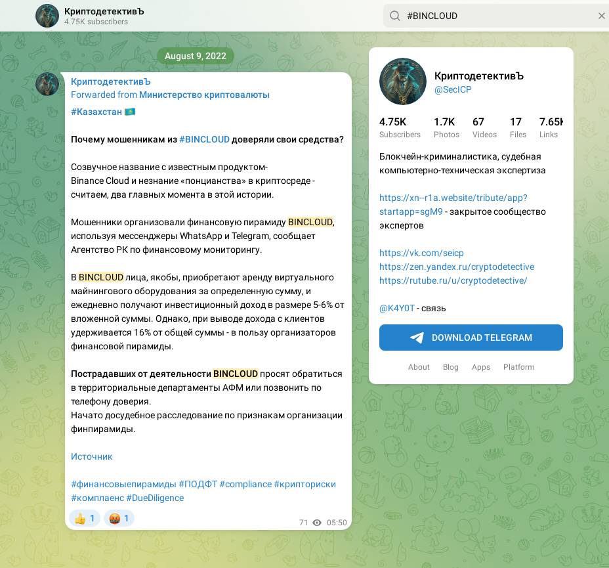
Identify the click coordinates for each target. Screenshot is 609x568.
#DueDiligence (155, 497)
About (419, 367)
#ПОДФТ (197, 484)
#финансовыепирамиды (124, 484)
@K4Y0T (397, 308)
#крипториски (305, 484)
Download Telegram (471, 338)
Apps (481, 367)
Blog (451, 367)
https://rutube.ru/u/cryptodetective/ (453, 280)
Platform (519, 367)
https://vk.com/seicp (421, 253)
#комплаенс (97, 497)
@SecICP (453, 89)
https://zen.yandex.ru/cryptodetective (456, 266)
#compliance (245, 484)
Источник (92, 456)
